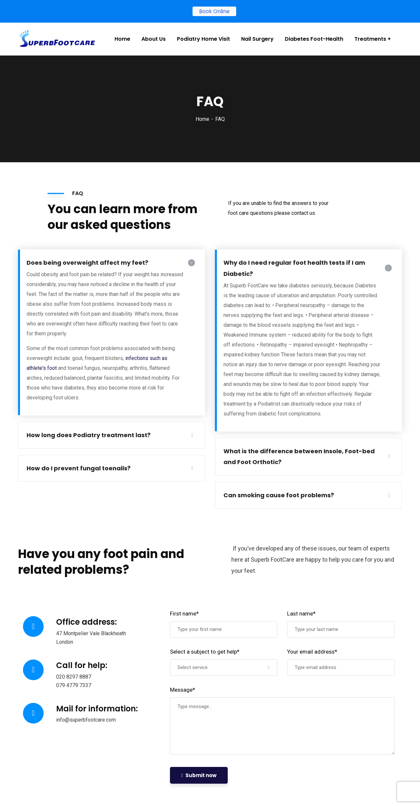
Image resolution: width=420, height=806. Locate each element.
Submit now (199, 775)
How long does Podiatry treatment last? (89, 435)
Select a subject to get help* (205, 651)
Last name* (301, 613)
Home (202, 119)
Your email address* (312, 651)
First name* (184, 613)
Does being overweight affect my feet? (87, 262)
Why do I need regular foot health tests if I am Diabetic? (294, 268)
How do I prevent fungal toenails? (79, 468)
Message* (182, 689)
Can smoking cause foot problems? (278, 495)
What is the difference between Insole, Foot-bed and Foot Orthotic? (299, 456)
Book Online (215, 11)
